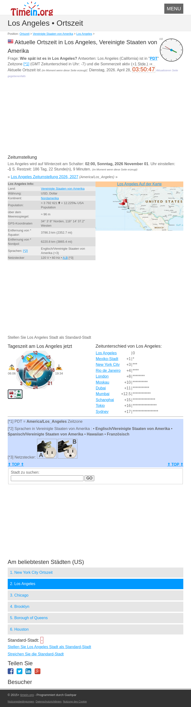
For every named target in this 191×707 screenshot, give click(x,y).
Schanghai (105, 400)
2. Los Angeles (22, 584)
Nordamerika (50, 198)
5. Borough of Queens (29, 618)
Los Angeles (84, 34)
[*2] (25, 251)
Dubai (101, 388)
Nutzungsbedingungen (21, 701)
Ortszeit (24, 34)
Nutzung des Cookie (75, 701)
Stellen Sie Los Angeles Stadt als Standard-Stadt (49, 647)
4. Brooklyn (19, 606)
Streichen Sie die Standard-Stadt (36, 654)
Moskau (102, 382)
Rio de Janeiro (108, 371)
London (102, 376)
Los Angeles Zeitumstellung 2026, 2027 (44, 177)
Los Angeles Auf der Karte (139, 184)
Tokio (100, 406)
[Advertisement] (95, 119)
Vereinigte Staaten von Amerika (53, 34)
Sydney (102, 412)
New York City (108, 365)
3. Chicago (19, 595)
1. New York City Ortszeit (31, 572)
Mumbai (102, 394)
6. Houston (19, 629)
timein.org (27, 695)
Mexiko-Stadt (107, 359)
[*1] (26, 64)
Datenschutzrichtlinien (49, 701)
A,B (65, 258)
